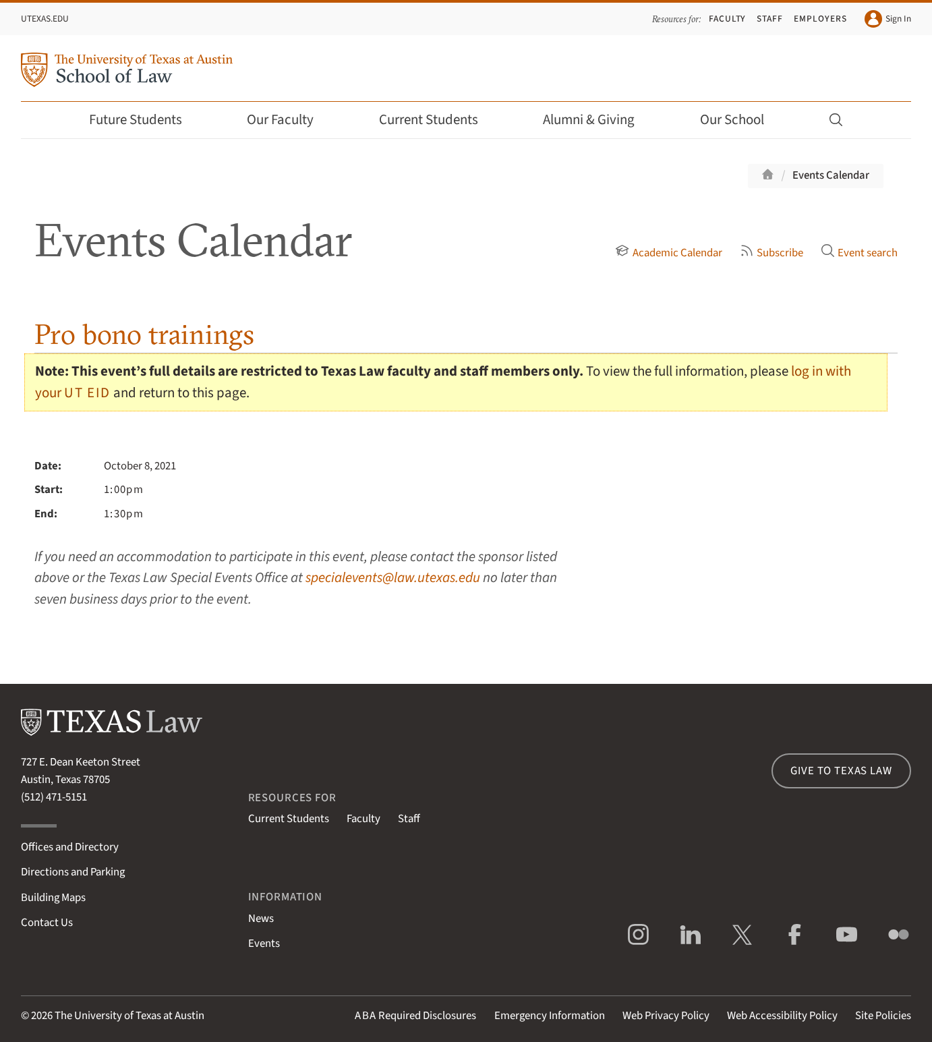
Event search (859, 253)
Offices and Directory (70, 847)
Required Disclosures (415, 1016)
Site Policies (883, 1016)
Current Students (437, 119)
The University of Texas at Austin (129, 1016)
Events (264, 943)
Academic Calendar (668, 253)
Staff (770, 18)
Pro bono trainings (144, 334)
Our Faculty (289, 119)
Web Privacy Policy (665, 1016)
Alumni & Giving (598, 119)
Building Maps (53, 898)
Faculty (728, 18)
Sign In (888, 19)
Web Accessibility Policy (782, 1016)
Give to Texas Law (841, 771)
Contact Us (47, 923)
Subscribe (771, 253)
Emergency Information (549, 1016)
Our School (741, 119)
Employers (820, 18)
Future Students (144, 119)
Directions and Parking (73, 872)
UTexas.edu (45, 18)
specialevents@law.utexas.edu (392, 577)
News (261, 918)
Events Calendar (830, 175)
